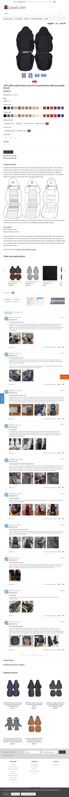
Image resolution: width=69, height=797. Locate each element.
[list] (37, 338)
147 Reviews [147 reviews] (15, 95)
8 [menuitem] (40, 655)
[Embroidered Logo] (9, 131)
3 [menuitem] (30, 655)
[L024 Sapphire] (62, 115)
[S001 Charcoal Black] (5, 107)
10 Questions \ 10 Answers (12, 301)
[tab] (8, 312)
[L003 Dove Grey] (12, 115)
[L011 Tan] (19, 115)
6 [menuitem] (36, 655)
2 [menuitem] (28, 655)
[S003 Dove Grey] (12, 107)
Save (35, 81)
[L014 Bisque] (30, 115)
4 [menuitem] (32, 655)
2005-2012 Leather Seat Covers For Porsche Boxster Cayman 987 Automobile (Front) (55, 704)
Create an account (47, 1)
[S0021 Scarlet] (51, 107)
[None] (47, 124)
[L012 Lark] (23, 115)
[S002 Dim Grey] (8, 107)
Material (26, 18)
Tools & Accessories (36, 18)
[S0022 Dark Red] (55, 107)
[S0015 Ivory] (33, 107)
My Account (29, 1)
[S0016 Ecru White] (37, 107)
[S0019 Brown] (48, 107)
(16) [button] (35, 299)
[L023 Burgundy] (58, 115)
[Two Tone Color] (29, 123)
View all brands (55, 764)
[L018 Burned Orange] (44, 115)
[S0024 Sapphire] (62, 107)
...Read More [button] (13, 330)
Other (46, 18)
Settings (6, 794)
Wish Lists (35, 1)
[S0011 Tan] (19, 107)
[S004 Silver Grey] (15, 107)
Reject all (16, 794)
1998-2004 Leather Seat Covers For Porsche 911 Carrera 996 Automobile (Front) (13, 704)
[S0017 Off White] (40, 107)
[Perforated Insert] (9, 123)
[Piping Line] (19, 123)
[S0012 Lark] (23, 107)
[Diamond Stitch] (40, 123)
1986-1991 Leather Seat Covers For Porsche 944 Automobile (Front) (34, 704)
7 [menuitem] (38, 655)
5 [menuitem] (34, 655)
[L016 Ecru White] (37, 115)
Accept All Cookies (28, 794)
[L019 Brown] (48, 115)
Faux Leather (18, 18)
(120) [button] (35, 298)
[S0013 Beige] (26, 107)
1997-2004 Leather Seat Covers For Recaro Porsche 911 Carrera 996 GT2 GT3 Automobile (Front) (13, 740)
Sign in (40, 1)
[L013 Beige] (26, 115)
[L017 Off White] (40, 115)
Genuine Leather (8, 18)
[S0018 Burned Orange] (44, 107)
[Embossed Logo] (21, 131)
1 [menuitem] (26, 655)
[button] (4, 271)
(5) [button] (34, 301)
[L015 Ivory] (33, 115)
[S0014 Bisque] (30, 107)
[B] (10, 138)
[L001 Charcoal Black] (5, 115)
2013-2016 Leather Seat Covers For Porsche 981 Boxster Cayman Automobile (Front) (34, 740)
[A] (5, 138)
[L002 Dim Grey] (8, 115)
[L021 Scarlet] (51, 115)
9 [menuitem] (42, 655)
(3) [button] (34, 303)
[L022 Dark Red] (55, 115)
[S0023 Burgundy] (58, 107)
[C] (15, 138)
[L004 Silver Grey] (15, 115)
